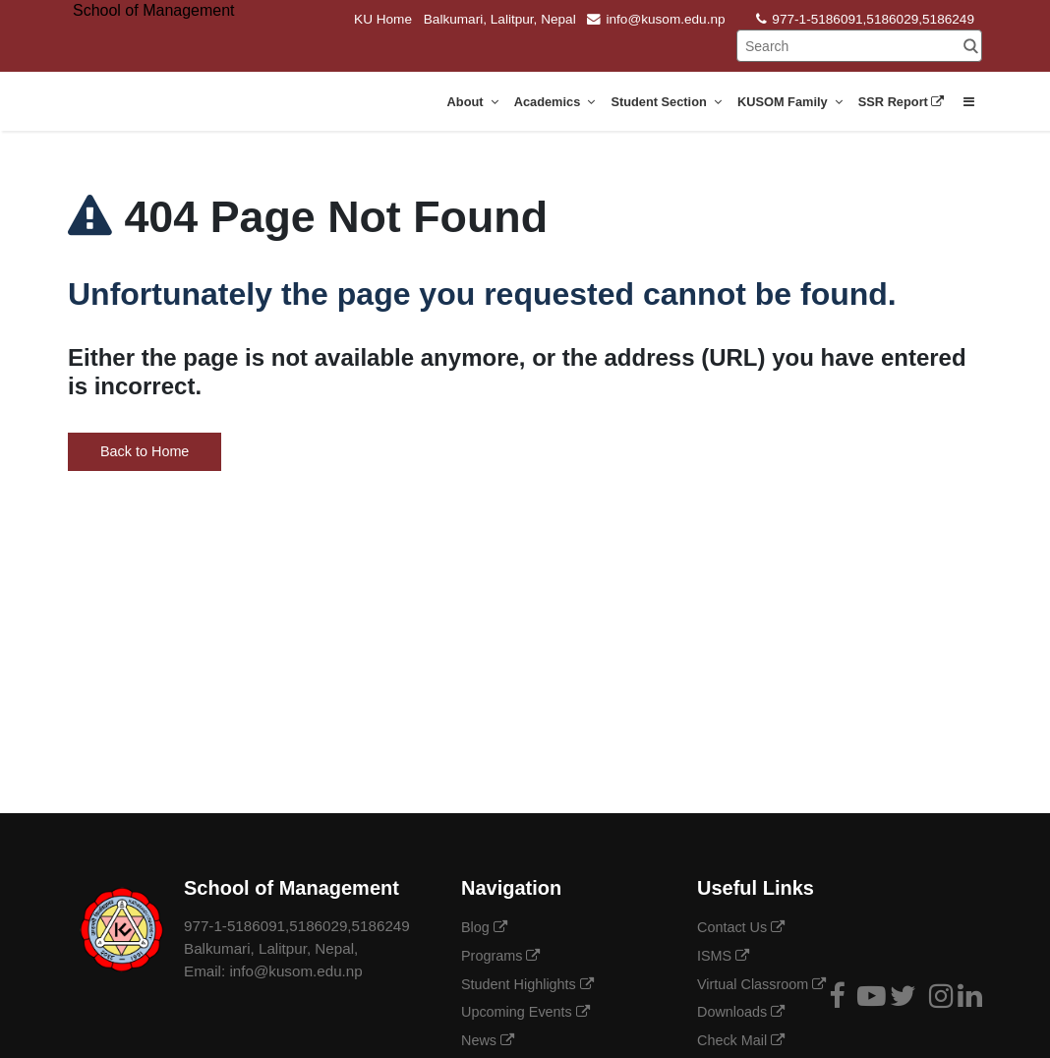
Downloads (741, 1012)
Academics (555, 101)
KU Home (383, 19)
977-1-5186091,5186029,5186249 (865, 19)
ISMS (723, 956)
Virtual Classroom (761, 984)
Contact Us (741, 927)
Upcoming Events (525, 1012)
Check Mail (741, 1040)
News (487, 1040)
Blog (484, 927)
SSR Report (903, 101)
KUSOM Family (790, 101)
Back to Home (144, 451)
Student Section (666, 101)
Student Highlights (527, 984)
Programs (500, 956)
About (472, 101)
